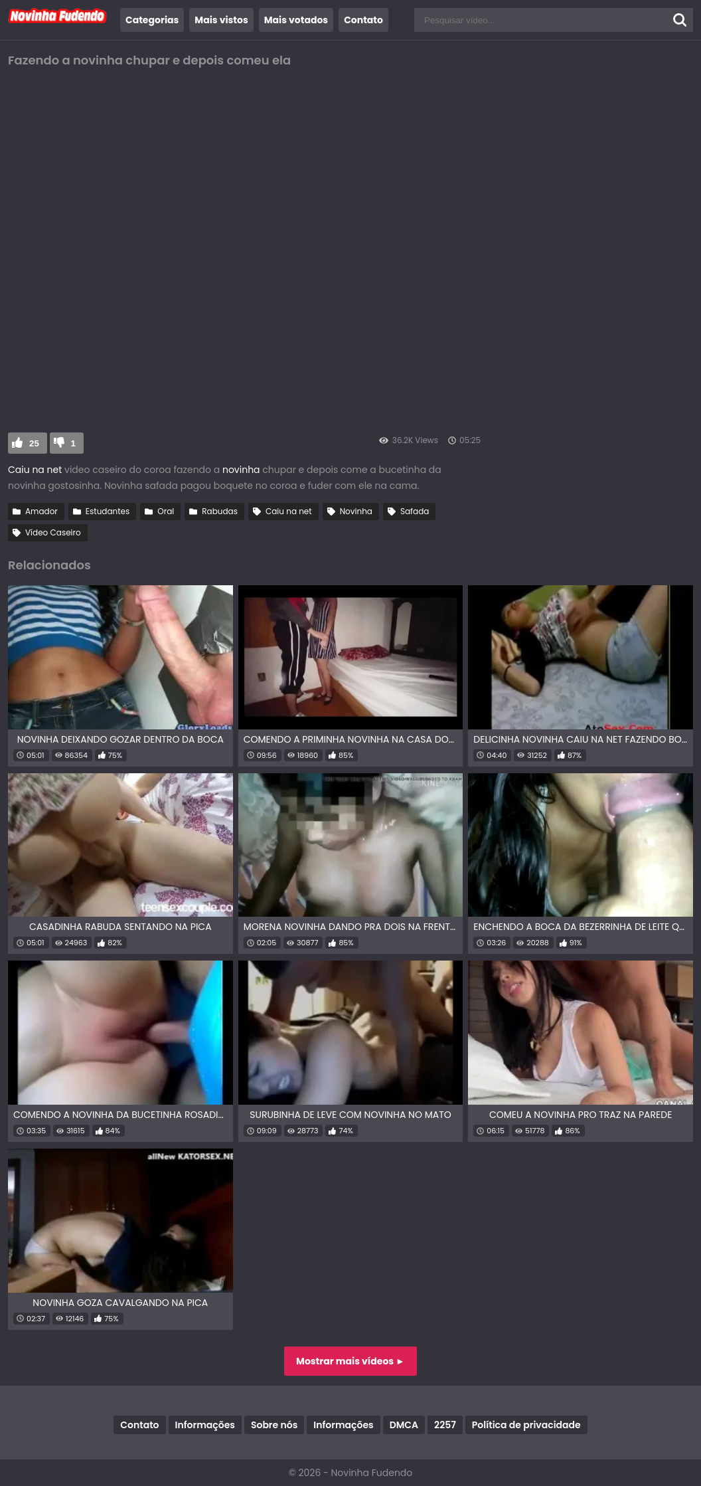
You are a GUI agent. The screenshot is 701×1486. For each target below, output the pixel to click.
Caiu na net (35, 469)
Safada (414, 511)
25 (34, 443)
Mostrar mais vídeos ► (350, 1361)
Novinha (356, 511)
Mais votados (296, 20)
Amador (41, 511)
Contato (363, 20)
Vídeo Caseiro (53, 532)
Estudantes (107, 511)
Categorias (152, 20)
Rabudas (220, 511)
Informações (205, 1425)
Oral (165, 511)
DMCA (404, 1425)
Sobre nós (274, 1425)
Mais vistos (221, 20)
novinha (242, 469)
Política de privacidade (526, 1425)
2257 (445, 1425)
